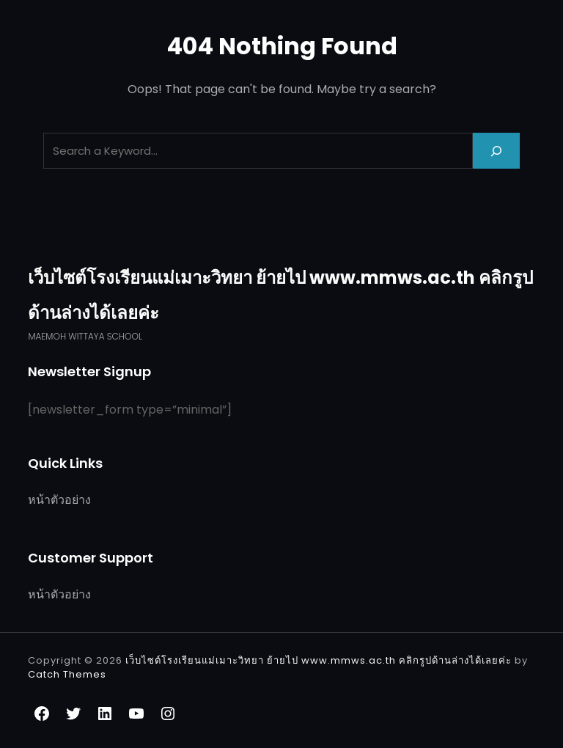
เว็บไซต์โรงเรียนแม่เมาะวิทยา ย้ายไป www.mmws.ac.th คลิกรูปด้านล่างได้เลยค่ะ (320, 660)
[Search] (496, 151)
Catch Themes (67, 674)
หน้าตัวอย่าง (59, 499)
